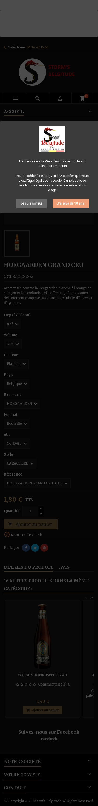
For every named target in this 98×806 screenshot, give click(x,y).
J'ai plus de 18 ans (70, 203)
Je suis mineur (31, 203)
